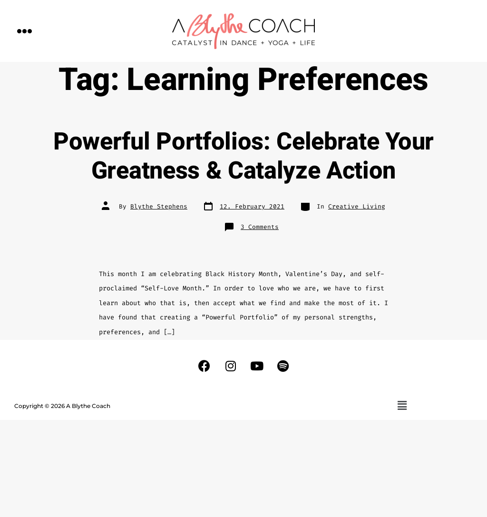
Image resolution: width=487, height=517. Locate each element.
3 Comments (260, 227)
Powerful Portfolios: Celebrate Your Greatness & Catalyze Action (243, 156)
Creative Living (356, 206)
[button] (25, 31)
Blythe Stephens (158, 206)
